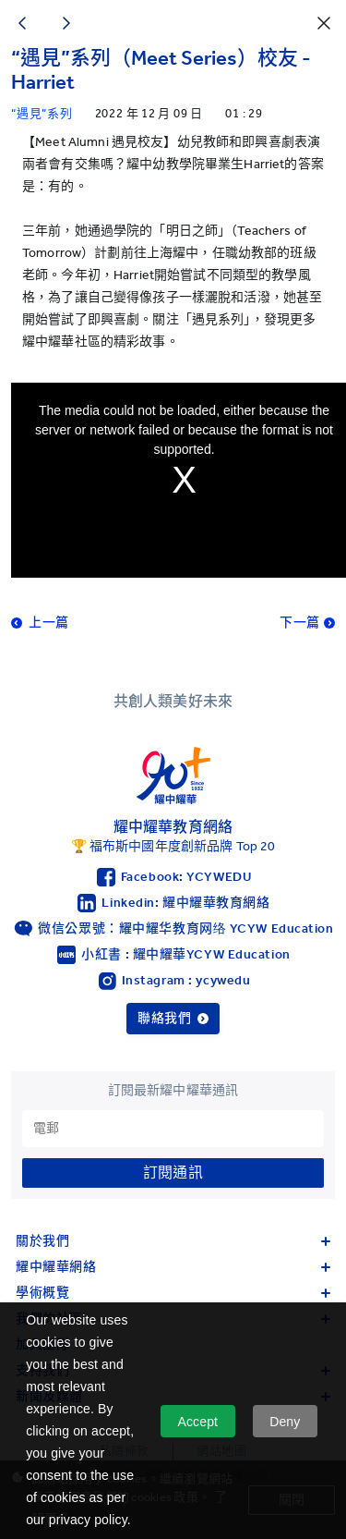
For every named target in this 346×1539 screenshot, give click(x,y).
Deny (284, 1421)
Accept (197, 1421)
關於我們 (173, 1241)
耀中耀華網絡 (173, 1267)
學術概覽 (173, 1293)
